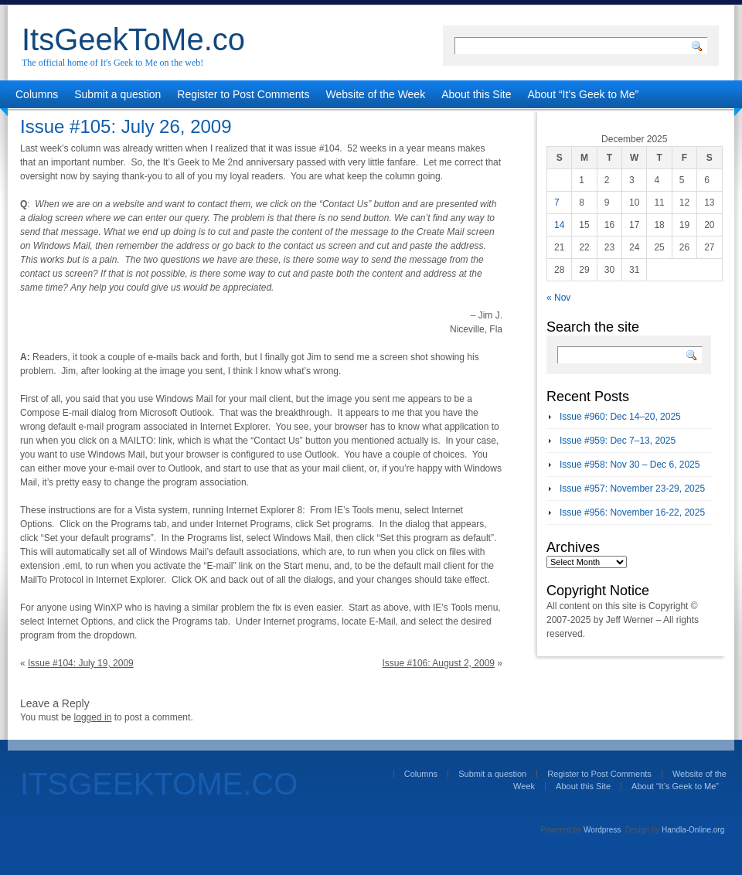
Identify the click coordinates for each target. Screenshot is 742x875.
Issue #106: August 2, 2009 (439, 663)
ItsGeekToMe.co (133, 39)
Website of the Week (376, 94)
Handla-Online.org (693, 830)
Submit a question (117, 94)
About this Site (476, 94)
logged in (93, 717)
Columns (36, 94)
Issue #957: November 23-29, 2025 (632, 488)
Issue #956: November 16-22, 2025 (632, 512)
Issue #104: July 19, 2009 (81, 663)
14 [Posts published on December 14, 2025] (559, 225)
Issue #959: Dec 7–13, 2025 (618, 440)
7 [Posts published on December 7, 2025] (557, 202)
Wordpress (602, 830)
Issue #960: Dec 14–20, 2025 (620, 416)
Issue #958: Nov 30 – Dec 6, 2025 (629, 464)
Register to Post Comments (243, 94)
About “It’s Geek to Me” (582, 94)
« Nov (558, 297)
